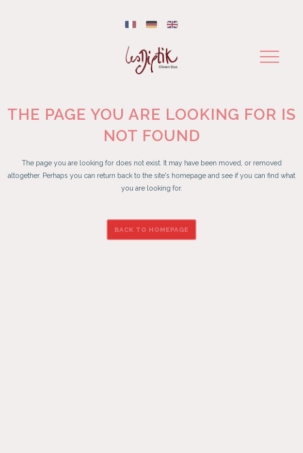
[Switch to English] (172, 25)
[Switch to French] (130, 25)
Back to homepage (151, 229)
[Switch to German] (151, 25)
